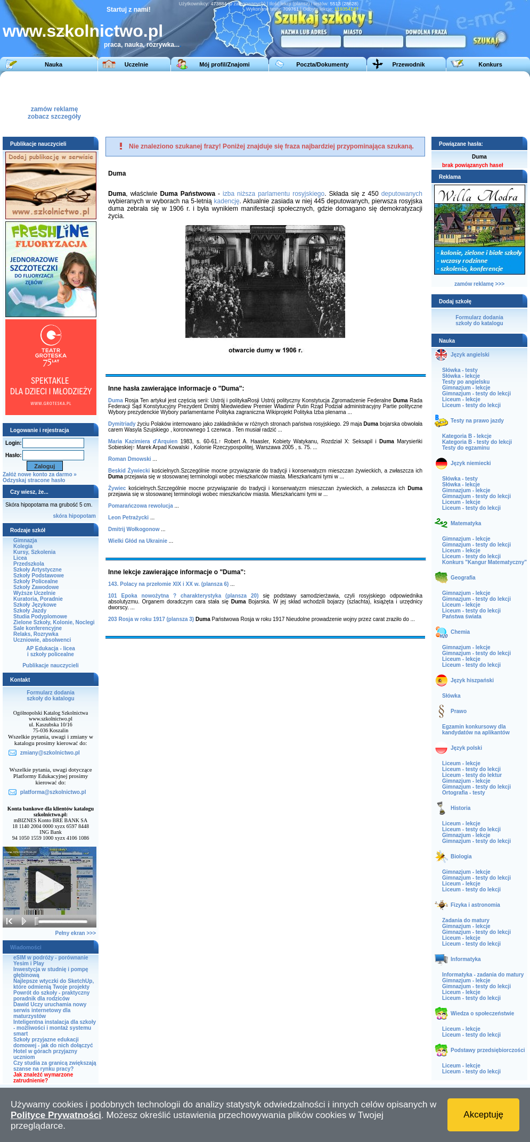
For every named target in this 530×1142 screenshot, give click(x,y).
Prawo (459, 711)
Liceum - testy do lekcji (471, 405)
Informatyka (466, 959)
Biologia (461, 856)
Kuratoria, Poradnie (38, 599)
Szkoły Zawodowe (36, 587)
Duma (115, 400)
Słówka (451, 696)
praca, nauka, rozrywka (139, 44)
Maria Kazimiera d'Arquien (142, 441)
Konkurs (490, 64)
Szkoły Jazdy (29, 611)
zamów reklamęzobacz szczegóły (54, 110)
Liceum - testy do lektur (472, 775)
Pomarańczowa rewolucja (140, 506)
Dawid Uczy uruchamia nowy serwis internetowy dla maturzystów (49, 1010)
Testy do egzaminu (466, 448)
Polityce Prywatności (56, 1115)
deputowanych (401, 193)
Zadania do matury (466, 920)
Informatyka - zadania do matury (483, 975)
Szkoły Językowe (34, 605)
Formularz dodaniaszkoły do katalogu (50, 695)
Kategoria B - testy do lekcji (477, 442)
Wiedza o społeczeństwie (482, 1013)
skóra (60, 516)
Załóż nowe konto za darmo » (40, 474)
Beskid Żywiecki (129, 471)
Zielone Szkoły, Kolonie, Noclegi (54, 622)
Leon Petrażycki (128, 517)
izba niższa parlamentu (256, 193)
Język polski (466, 748)
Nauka (53, 64)
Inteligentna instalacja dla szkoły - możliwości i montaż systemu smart (54, 1028)
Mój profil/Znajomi (224, 64)
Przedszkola (28, 564)
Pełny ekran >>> (75, 933)
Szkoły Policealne (35, 581)
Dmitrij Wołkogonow (133, 529)
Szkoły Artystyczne (37, 570)
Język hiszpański (472, 680)
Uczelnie (137, 64)
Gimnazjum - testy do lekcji (476, 393)
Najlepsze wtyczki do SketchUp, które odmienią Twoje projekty (53, 984)
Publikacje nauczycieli (50, 665)
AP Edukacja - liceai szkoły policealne (50, 651)
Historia (460, 808)
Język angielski (470, 355)
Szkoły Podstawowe (38, 575)
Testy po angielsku (466, 382)
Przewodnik (408, 64)
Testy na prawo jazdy (477, 421)
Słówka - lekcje (461, 376)
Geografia (463, 578)
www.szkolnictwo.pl (83, 30)
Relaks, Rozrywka (36, 634)
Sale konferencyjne (37, 628)
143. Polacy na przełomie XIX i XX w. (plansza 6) (168, 584)
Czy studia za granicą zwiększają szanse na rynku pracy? (54, 1066)
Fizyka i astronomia (475, 905)
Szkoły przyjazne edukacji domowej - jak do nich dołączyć (53, 1042)
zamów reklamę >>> (479, 284)
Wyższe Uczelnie (34, 593)
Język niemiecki (471, 463)
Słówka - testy (460, 370)
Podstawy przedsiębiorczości (488, 1050)
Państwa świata (462, 616)
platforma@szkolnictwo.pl (53, 792)
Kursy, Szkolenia (34, 552)
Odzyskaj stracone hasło (34, 480)
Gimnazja (25, 540)
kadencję (227, 201)
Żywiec (117, 488)
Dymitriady (122, 424)
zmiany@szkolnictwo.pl (50, 753)
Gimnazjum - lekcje (466, 388)
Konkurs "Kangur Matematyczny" (484, 562)
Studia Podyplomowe (40, 616)
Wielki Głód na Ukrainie (137, 541)
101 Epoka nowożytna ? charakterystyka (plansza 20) (183, 596)
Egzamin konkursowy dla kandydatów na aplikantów (476, 729)
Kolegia (22, 546)
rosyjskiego (308, 193)
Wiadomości (26, 947)
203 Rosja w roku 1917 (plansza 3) (151, 619)
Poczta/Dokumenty (322, 64)
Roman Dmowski (129, 459)
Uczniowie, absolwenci (42, 640)
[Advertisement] (262, 103)
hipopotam (82, 516)
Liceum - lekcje (461, 399)
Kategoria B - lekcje (467, 436)
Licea (20, 558)
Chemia (460, 632)
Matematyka (466, 523)
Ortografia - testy (463, 793)
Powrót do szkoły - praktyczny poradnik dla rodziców (51, 996)
